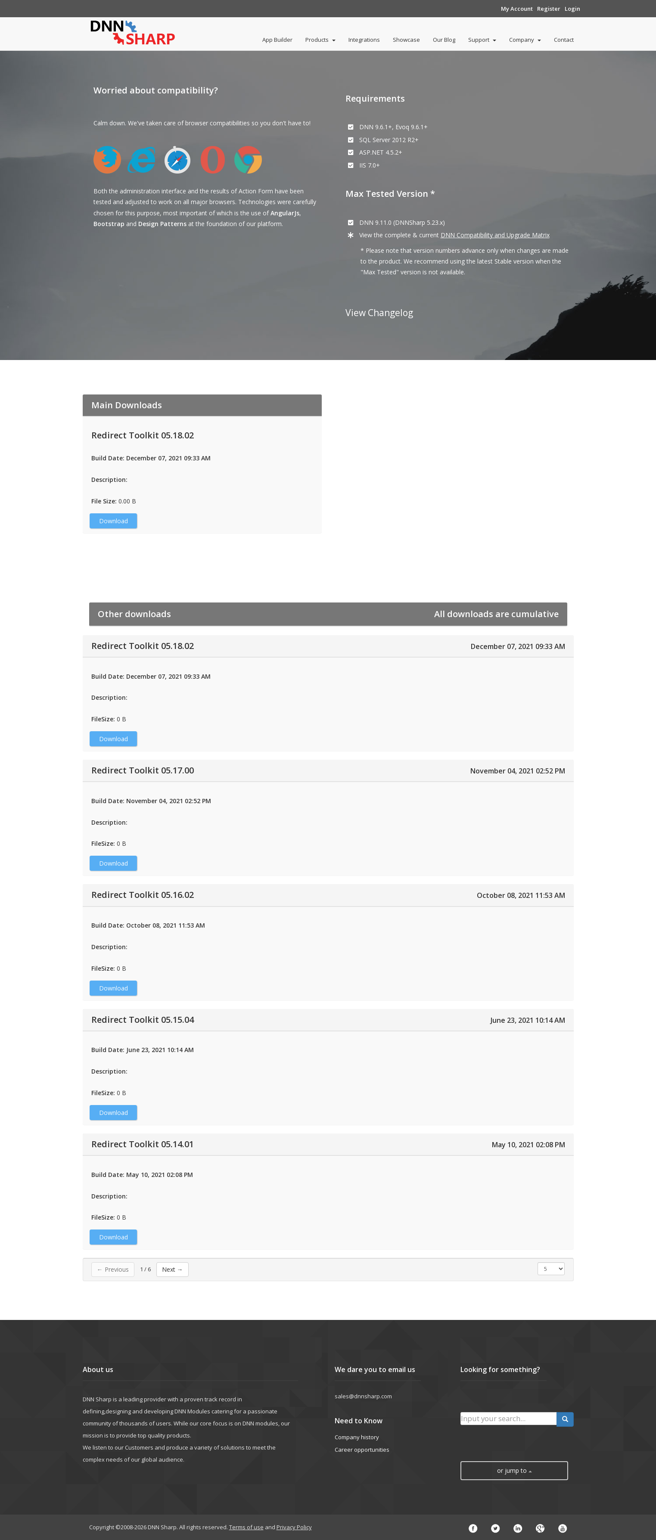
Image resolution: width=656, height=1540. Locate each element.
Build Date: (107, 458)
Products (320, 39)
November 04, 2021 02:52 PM (517, 771)
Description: (109, 479)
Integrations (364, 39)
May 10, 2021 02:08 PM (528, 1144)
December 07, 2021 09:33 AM (518, 646)
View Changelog (379, 313)
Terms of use (246, 1527)
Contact (564, 39)
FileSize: (103, 719)
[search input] (508, 1418)
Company (525, 39)
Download (113, 521)
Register (548, 8)
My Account (517, 8)
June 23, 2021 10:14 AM (528, 1020)
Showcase (406, 39)
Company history (357, 1437)
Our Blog (444, 39)
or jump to (514, 1470)
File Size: (104, 501)
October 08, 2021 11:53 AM (521, 895)
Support (482, 39)
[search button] (565, 1419)
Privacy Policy (294, 1527)
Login (572, 8)
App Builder (277, 39)
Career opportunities (362, 1449)
